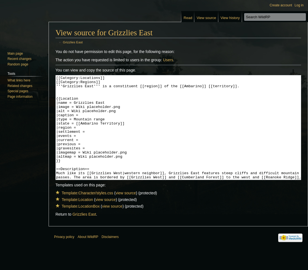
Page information (20, 97)
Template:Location (77, 220)
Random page (17, 64)
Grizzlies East (73, 42)
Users (168, 60)
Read (188, 18)
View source (206, 18)
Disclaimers (110, 258)
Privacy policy (64, 258)
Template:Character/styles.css (87, 213)
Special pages (17, 91)
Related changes (19, 86)
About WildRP (88, 258)
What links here (18, 80)
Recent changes (19, 59)
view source (126, 213)
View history (230, 18)
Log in (299, 5)
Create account (281, 5)
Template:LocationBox (81, 227)
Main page (15, 53)
